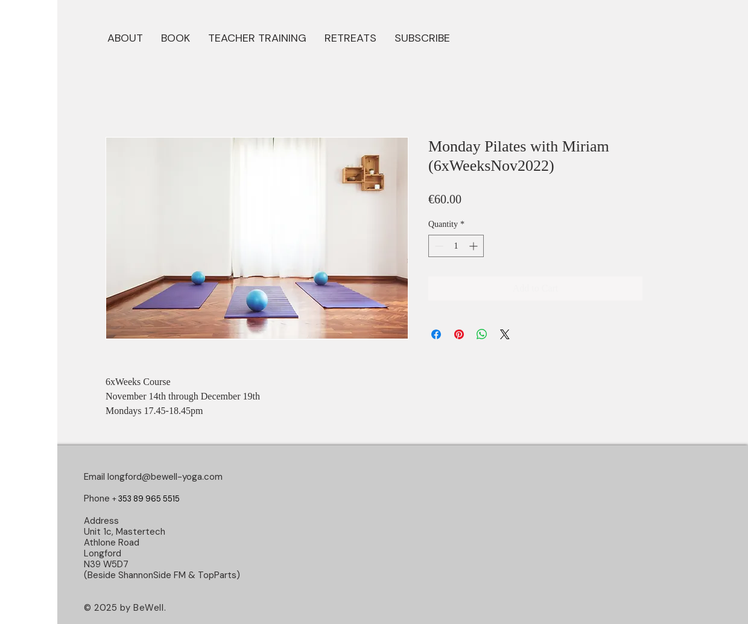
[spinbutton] (456, 245)
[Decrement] (437, 245)
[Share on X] (505, 334)
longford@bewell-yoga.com (165, 477)
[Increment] (474, 245)
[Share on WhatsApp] (482, 334)
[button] (175, 37)
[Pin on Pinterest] (459, 334)
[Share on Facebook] (436, 334)
